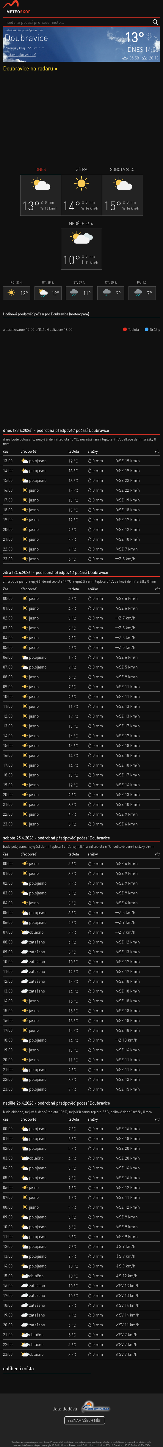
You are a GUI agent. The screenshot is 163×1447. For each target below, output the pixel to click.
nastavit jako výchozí (20, 54)
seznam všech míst (85, 1420)
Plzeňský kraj (14, 48)
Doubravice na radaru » (30, 68)
